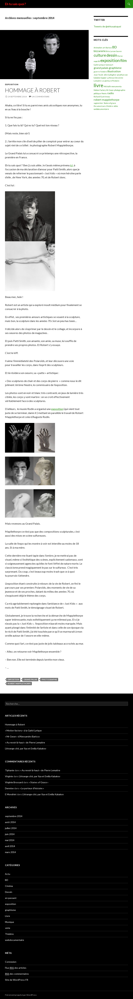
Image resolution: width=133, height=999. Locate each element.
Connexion (10, 961)
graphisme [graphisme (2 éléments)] (115, 67)
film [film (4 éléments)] (123, 60)
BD (6, 880)
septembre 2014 (13, 816)
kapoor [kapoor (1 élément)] (103, 78)
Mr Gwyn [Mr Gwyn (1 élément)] (110, 90)
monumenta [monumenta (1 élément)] (116, 86)
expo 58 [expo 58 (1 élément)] (97, 61)
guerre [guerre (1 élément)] (97, 71)
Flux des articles (15, 967)
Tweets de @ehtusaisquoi (107, 26)
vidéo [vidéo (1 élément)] (116, 106)
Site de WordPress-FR (16, 979)
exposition (11, 84)
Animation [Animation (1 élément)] (98, 47)
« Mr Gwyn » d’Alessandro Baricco (22, 736)
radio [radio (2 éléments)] (110, 93)
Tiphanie (9, 770)
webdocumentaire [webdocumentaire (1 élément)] (101, 109)
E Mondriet (10, 794)
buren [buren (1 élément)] (119, 51)
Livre (7, 916)
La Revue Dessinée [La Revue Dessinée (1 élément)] (115, 78)
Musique (9, 922)
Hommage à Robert (32, 90)
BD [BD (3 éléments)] (114, 47)
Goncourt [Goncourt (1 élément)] (109, 65)
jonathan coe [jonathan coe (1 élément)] (122, 75)
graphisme (10, 910)
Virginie (9, 776)
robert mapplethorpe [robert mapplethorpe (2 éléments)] (106, 99)
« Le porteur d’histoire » (32, 788)
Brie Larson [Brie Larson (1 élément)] (111, 51)
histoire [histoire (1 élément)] (103, 71)
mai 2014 (9, 840)
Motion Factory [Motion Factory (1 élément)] (100, 90)
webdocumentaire (14, 940)
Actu (7, 874)
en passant (10, 898)
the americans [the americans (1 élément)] (100, 106)
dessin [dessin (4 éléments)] (111, 55)
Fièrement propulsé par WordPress (21, 995)
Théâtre (9, 934)
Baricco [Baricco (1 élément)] (109, 47)
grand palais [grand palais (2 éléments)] (101, 67)
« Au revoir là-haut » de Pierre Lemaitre (25, 742)
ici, (71, 165)
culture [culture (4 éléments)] (100, 55)
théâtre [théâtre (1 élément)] (109, 106)
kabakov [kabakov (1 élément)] (97, 78)
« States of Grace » (38, 782)
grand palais (30, 679)
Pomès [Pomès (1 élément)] (104, 93)
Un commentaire (41, 96)
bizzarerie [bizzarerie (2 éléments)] (100, 50)
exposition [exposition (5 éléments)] (110, 60)
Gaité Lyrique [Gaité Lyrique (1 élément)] (99, 65)
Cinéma (9, 886)
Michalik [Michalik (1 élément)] (107, 86)
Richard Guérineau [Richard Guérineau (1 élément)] (102, 96)
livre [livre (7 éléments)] (98, 85)
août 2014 (10, 822)
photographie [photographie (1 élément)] (119, 90)
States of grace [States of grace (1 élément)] (110, 103)
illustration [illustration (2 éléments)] (114, 71)
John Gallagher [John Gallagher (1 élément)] (110, 75)
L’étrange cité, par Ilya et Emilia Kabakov (25, 748)
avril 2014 (10, 846)
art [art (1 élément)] (104, 47)
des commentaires (17, 973)
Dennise (9, 788)
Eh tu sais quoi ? (15, 4)
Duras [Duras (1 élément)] (120, 56)
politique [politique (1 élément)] (97, 93)
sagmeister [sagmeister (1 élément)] (98, 103)
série (7, 928)
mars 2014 (10, 852)
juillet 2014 (10, 828)
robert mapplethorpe (19, 683)
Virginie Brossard (14, 782)
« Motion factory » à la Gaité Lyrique (23, 730)
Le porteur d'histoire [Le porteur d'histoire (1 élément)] (110, 81)
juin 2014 (9, 834)
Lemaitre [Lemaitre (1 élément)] (98, 81)
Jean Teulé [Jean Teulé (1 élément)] (98, 75)
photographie (49, 679)
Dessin (8, 892)
